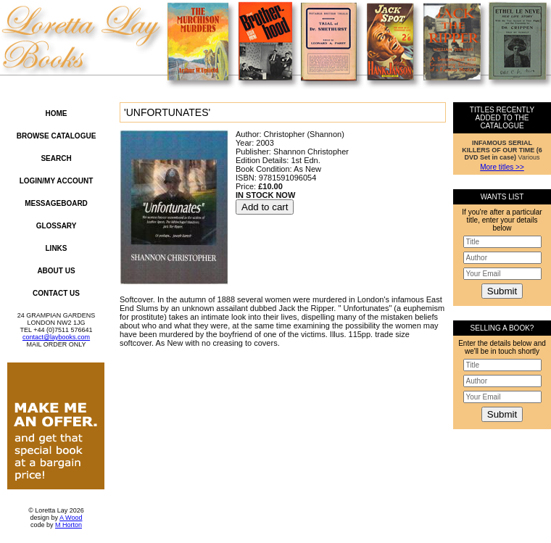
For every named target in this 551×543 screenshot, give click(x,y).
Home (56, 113)
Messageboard (56, 203)
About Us (56, 271)
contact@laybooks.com (56, 337)
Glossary (56, 226)
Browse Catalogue (56, 136)
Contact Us (56, 293)
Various (502, 150)
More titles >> (502, 167)
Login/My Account (57, 181)
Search (56, 158)
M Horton (68, 525)
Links (56, 248)
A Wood (70, 517)
